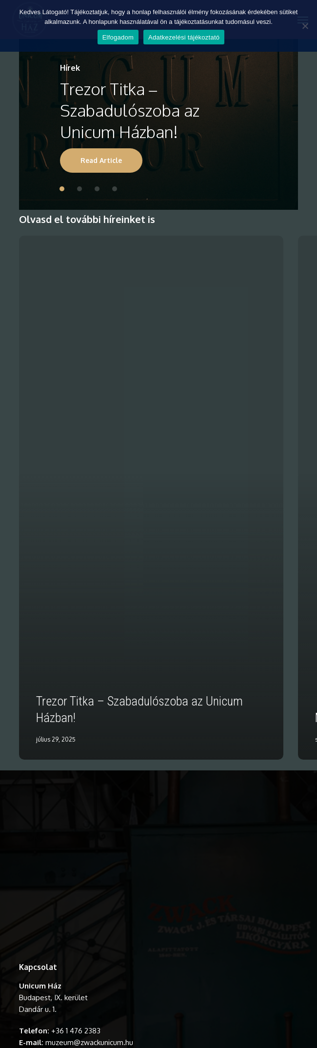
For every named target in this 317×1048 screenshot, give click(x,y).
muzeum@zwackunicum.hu (89, 1042)
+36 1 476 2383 (75, 1030)
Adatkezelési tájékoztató (183, 37)
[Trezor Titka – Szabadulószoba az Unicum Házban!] (151, 498)
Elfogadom (118, 37)
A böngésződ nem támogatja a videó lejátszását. (158, 867)
